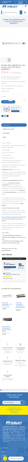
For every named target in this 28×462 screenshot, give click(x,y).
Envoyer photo (20, 2)
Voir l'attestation (10, 267)
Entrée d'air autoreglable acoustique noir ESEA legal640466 (20, 305)
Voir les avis (15, 111)
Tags (4, 137)
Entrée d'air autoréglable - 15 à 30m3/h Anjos (7, 304)
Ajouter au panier (8, 102)
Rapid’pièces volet (16, 180)
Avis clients (6, 133)
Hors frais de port (16, 72)
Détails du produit (8, 129)
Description (6, 125)
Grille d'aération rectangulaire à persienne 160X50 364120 (6, 329)
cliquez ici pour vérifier (7, 391)
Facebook (8, 250)
